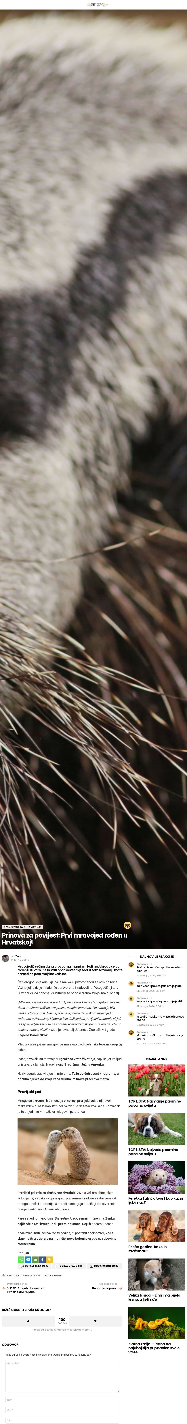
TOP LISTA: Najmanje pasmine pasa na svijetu (154, 1103)
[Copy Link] (49, 1259)
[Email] (35, 1259)
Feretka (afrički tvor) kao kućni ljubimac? (155, 1200)
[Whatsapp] (21, 1259)
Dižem (28, 1321)
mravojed (11, 1275)
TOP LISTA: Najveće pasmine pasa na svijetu (153, 1151)
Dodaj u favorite (71, 1265)
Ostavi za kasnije (36, 1265)
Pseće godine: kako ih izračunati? (147, 1249)
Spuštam (95, 1321)
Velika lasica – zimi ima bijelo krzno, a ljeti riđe (154, 1297)
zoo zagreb (53, 1275)
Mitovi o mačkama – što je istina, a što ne (160, 1018)
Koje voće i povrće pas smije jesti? (159, 986)
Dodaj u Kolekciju (106, 1265)
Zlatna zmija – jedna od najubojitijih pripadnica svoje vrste (154, 1348)
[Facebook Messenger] (28, 1259)
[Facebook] (42, 1259)
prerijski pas (32, 1275)
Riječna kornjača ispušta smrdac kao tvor (159, 968)
